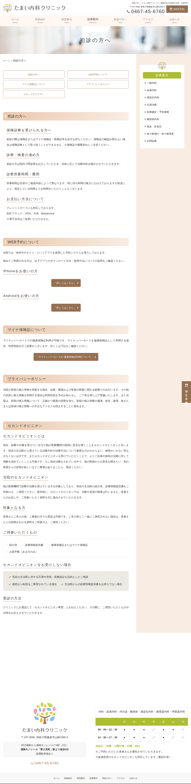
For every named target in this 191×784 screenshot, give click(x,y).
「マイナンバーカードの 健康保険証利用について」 (64, 359)
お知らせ (174, 21)
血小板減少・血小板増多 (161, 134)
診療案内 (92, 21)
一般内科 (152, 82)
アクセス (148, 21)
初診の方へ (120, 21)
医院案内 (66, 21)
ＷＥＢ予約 (186, 392)
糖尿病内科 (153, 120)
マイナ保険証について (34, 85)
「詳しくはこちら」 (65, 285)
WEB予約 (177, 9)
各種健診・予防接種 (158, 112)
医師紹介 (39, 21)
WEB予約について (98, 74)
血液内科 (152, 90)
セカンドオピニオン (34, 95)
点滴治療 (152, 105)
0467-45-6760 (45, 765)
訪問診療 (152, 142)
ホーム (15, 21)
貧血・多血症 (155, 127)
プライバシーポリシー (98, 85)
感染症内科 (153, 97)
